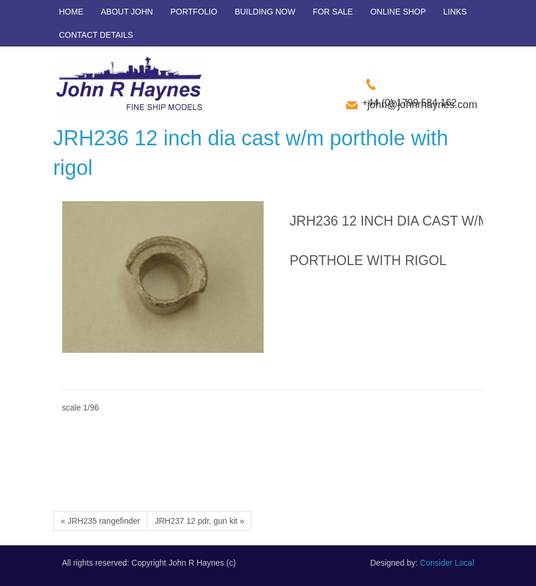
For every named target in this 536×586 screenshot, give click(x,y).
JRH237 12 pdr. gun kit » (199, 521)
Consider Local (447, 562)
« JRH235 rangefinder (101, 521)
